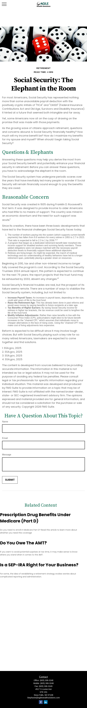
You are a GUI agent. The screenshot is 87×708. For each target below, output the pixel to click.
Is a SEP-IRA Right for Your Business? (39, 565)
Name (5, 421)
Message (6, 454)
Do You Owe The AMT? (23, 543)
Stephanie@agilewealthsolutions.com (43, 698)
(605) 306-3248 (46, 680)
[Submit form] (10, 480)
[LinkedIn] (46, 702)
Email (5, 438)
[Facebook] (41, 702)
